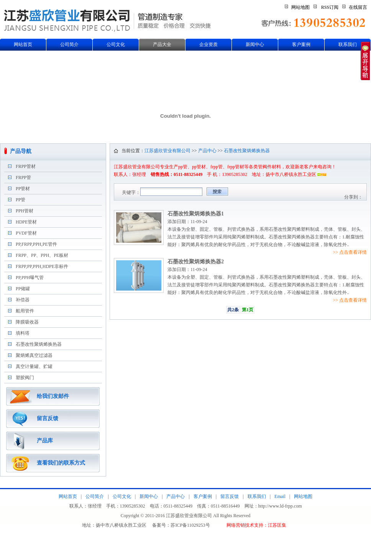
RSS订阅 (329, 7)
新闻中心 (255, 44)
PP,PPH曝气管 (30, 277)
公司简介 (69, 44)
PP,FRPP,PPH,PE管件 (36, 244)
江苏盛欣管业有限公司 (167, 150)
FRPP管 (23, 177)
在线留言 (358, 7)
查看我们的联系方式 (61, 463)
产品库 (45, 441)
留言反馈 (47, 418)
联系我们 (347, 44)
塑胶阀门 (25, 377)
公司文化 (116, 44)
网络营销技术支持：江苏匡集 (256, 525)
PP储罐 (23, 288)
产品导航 (20, 151)
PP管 (20, 199)
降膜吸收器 (27, 322)
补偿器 (23, 299)
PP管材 (23, 188)
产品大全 (162, 44)
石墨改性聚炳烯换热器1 (195, 214)
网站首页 (23, 44)
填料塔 (23, 333)
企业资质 (208, 44)
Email (280, 496)
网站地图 (300, 7)
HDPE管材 (26, 222)
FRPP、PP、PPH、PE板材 (42, 255)
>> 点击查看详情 (350, 252)
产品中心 (207, 150)
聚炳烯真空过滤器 (34, 355)
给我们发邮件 (53, 396)
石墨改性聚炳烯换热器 (39, 344)
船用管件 (25, 311)
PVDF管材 (26, 233)
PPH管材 (24, 211)
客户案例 (301, 44)
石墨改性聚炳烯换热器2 (195, 262)
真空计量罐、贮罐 (34, 366)
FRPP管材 (26, 166)
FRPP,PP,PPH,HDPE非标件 (42, 266)
